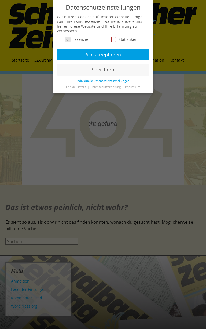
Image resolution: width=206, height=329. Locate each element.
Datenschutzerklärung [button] (106, 87)
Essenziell (77, 39)
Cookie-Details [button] (76, 87)
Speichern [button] (103, 69)
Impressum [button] (132, 87)
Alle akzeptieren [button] (103, 54)
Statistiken (124, 39)
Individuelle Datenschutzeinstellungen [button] (103, 81)
